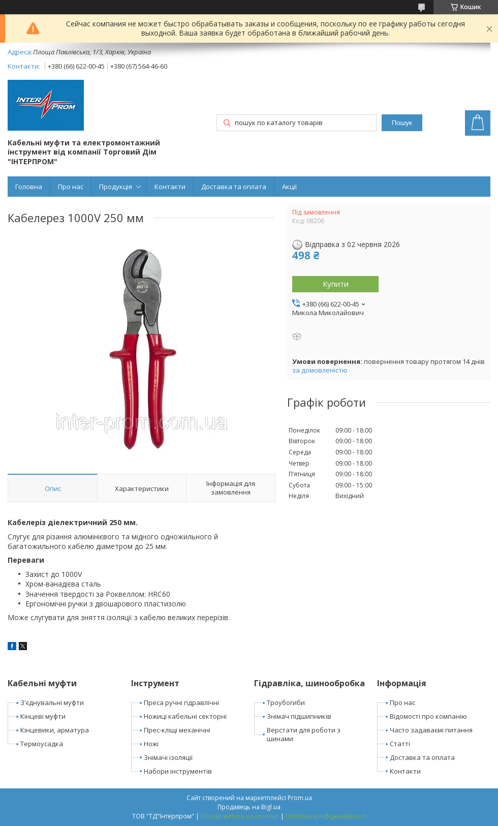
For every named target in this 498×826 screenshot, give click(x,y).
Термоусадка (41, 743)
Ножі (151, 743)
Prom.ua (300, 797)
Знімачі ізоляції (168, 757)
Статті (400, 743)
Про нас (70, 186)
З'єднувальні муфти (52, 702)
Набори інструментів (178, 771)
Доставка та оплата (233, 186)
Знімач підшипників (299, 716)
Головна (28, 186)
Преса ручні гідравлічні (181, 702)
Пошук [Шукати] (402, 123)
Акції (289, 186)
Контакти (169, 186)
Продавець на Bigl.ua (249, 807)
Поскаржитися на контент (240, 816)
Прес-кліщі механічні (177, 730)
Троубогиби (286, 702)
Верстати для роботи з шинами (303, 734)
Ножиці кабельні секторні (185, 716)
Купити (336, 284)
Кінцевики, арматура (54, 730)
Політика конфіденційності (326, 816)
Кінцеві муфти (43, 716)
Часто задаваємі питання (431, 730)
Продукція (115, 186)
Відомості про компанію (428, 716)
